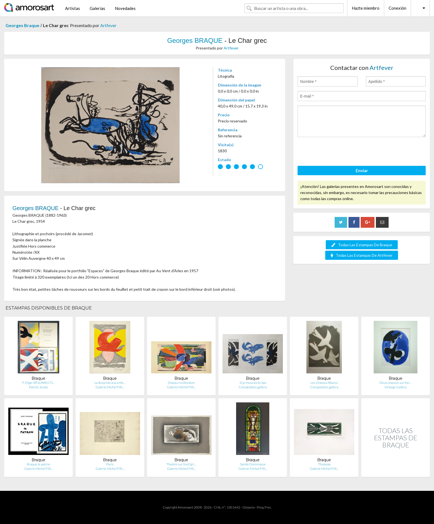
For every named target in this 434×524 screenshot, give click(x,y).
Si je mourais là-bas (252, 383)
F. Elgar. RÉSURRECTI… (38, 383)
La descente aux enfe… (110, 383)
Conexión (397, 8)
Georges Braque (22, 25)
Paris (109, 464)
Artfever (108, 25)
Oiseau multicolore (181, 383)
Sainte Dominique (253, 464)
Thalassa (324, 464)
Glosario (248, 507)
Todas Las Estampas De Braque (361, 244)
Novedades (125, 8)
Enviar (362, 170)
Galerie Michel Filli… (110, 387)
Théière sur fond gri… (181, 464)
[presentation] (340, 152)
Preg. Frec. (264, 507)
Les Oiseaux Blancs (324, 383)
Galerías (97, 8)
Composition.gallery (253, 387)
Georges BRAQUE (195, 40)
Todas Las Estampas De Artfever (361, 255)
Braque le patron (38, 464)
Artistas (72, 8)
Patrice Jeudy (38, 387)
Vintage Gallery (395, 387)
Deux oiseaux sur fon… (395, 383)
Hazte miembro (365, 8)
